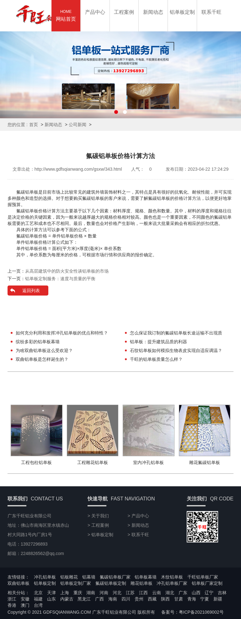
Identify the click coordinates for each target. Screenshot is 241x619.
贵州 (139, 598)
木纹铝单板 (172, 576)
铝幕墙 (88, 576)
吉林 (222, 592)
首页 (33, 124)
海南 (112, 598)
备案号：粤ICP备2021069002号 (192, 612)
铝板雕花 (69, 576)
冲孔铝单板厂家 (172, 583)
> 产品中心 (138, 515)
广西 (99, 598)
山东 (51, 598)
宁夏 (204, 598)
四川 (125, 598)
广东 (183, 592)
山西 (196, 592)
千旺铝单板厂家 (202, 576)
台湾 (38, 605)
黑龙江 (84, 598)
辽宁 (209, 592)
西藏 (152, 598)
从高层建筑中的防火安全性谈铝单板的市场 (67, 271)
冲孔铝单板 (45, 576)
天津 (51, 592)
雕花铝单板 (142, 583)
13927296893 (230, 280)
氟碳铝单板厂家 (115, 576)
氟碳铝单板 (27, 210)
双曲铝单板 (18, 583)
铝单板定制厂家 (75, 583)
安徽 (25, 598)
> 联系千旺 (138, 534)
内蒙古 (66, 598)
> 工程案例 (98, 525)
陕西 (165, 598)
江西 (143, 592)
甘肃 (178, 598)
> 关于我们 (98, 515)
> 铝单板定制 (100, 534)
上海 (64, 592)
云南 (156, 592)
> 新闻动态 (138, 525)
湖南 (90, 592)
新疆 (217, 598)
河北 (117, 592)
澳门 (25, 605)
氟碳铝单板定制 (110, 583)
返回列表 (31, 290)
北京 (38, 592)
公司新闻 (77, 124)
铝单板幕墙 (146, 576)
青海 (191, 598)
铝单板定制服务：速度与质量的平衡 (60, 278)
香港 (12, 605)
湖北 (169, 592)
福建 (38, 598)
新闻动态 (53, 124)
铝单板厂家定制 (207, 583)
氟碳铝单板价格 (31, 235)
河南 (103, 592)
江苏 (130, 592)
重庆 (77, 592)
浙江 (12, 598)
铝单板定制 (45, 583)
